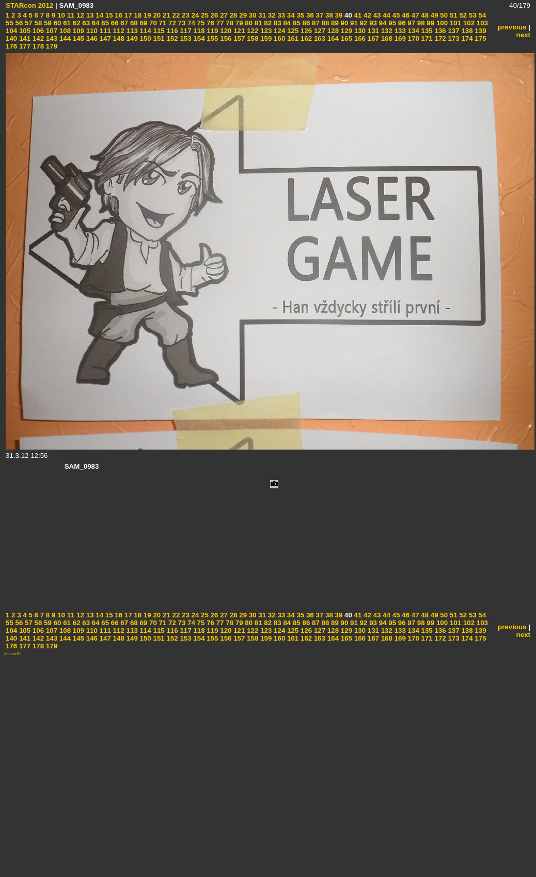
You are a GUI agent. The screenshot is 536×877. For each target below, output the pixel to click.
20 (156, 15)
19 (146, 15)
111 (104, 31)
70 (152, 23)
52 (462, 15)
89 (334, 23)
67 (124, 23)
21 (165, 15)
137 (453, 31)
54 (481, 15)
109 (77, 31)
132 (385, 31)
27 (223, 15)
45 (395, 15)
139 (479, 31)
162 (305, 38)
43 (376, 15)
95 (392, 23)
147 (104, 38)
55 (9, 23)
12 (79, 15)
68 (133, 23)
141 (23, 38)
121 (238, 31)
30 (252, 15)
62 (76, 23)
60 (56, 23)
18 (137, 15)
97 (411, 23)
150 (144, 38)
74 (190, 23)
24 (194, 15)
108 (64, 31)
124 (278, 31)
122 (251, 31)
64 (95, 23)
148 (117, 38)
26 (213, 15)
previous (512, 27)
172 (439, 38)
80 (248, 23)
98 (420, 23)
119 (211, 31)
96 (401, 23)
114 (144, 31)
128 (332, 31)
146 (91, 38)
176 (11, 46)
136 (439, 31)
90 (344, 23)
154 (198, 38)
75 (200, 23)
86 (305, 23)
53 (472, 15)
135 (426, 31)
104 (11, 31)
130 (359, 31)
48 (424, 15)
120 (225, 31)
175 (479, 38)
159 (265, 38)
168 (385, 38)
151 (158, 38)
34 (290, 15)
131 (372, 31)
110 (91, 31)
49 (433, 15)
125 (291, 31)
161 (291, 38)
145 (77, 38)
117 (185, 31)
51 (453, 15)
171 (426, 38)
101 (454, 23)
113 (131, 31)
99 (430, 23)
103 (481, 23)
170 (412, 38)
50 (443, 15)
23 (185, 15)
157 (238, 38)
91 (353, 23)
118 (198, 31)
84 (286, 23)
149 (131, 38)
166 (359, 38)
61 (66, 23)
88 (324, 23)
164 (332, 38)
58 (37, 23)
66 (114, 23)
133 (399, 31)
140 (11, 38)
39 (338, 15)
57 (28, 23)
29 (242, 15)
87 (315, 23)
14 (99, 15)
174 (466, 38)
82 (267, 23)
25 (204, 15)
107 (50, 31)
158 (251, 38)
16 (118, 15)
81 (257, 23)
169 (399, 38)
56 (18, 23)
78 (229, 23)
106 (37, 31)
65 (104, 23)
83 (276, 23)
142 (37, 38)
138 (466, 31)
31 (261, 15)
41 (357, 15)
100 (441, 23)
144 (64, 38)
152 (171, 38)
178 (37, 46)
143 (50, 38)
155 (211, 38)
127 (318, 31)
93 (372, 23)
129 (345, 31)
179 (50, 46)
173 (453, 38)
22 (175, 15)
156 (225, 38)
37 (319, 15)
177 (23, 46)
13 (89, 15)
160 (278, 38)
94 (382, 23)
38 (328, 15)
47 (414, 15)
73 (181, 23)
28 (233, 15)
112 (117, 31)
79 (238, 23)
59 (47, 23)
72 (171, 23)
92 (363, 23)
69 (143, 23)
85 (296, 23)
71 (162, 23)
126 (305, 31)
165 (345, 38)
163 (318, 38)
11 (70, 15)
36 (309, 15)
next (523, 35)
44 (385, 15)
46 (405, 15)
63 (85, 23)
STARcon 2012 (29, 5)
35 (300, 15)
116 (171, 31)
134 (412, 31)
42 (366, 15)
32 (271, 15)
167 (372, 38)
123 (265, 31)
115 (158, 31)
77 (219, 23)
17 (127, 15)
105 (23, 31)
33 (281, 15)
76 (209, 23)
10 (60, 15)
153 (185, 38)
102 (468, 23)
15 (108, 15)
